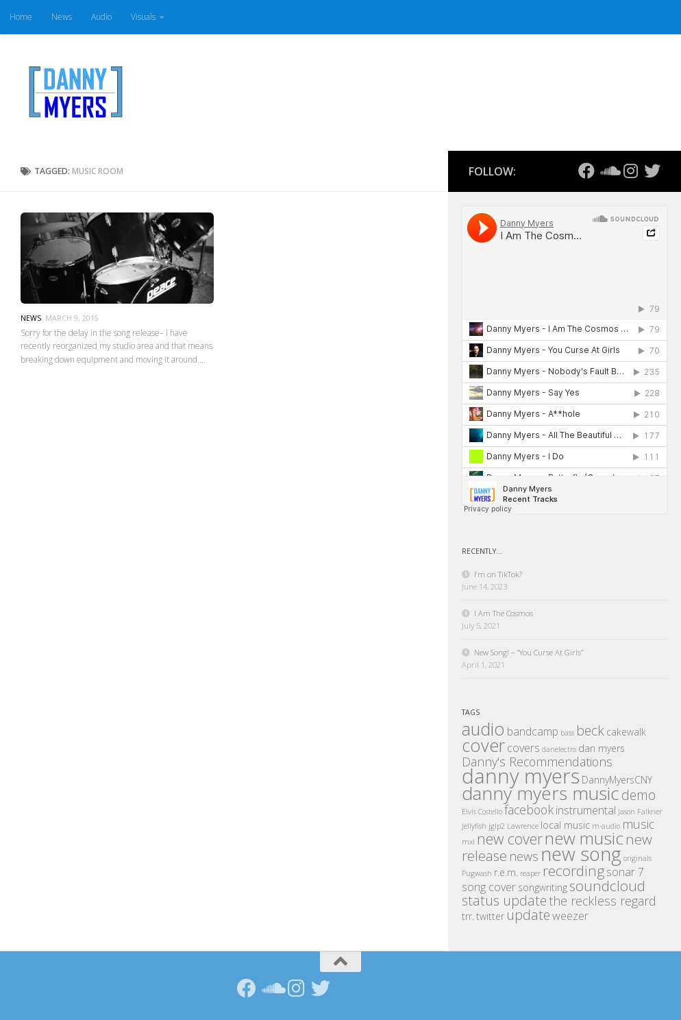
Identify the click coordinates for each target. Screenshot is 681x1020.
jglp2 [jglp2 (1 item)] (496, 826)
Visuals (143, 17)
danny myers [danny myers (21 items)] (521, 776)
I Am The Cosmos (503, 613)
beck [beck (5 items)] (590, 730)
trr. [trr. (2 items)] (468, 916)
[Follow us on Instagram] (630, 170)
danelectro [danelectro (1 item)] (559, 749)
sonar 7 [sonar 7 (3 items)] (625, 871)
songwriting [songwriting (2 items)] (542, 887)
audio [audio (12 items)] (483, 728)
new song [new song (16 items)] (581, 853)
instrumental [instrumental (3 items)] (586, 810)
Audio (101, 17)
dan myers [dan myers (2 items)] (601, 748)
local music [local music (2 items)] (565, 824)
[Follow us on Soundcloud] (608, 170)
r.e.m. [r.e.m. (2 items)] (506, 872)
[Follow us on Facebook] (586, 170)
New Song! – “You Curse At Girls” (528, 652)
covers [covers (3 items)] (523, 747)
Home (21, 17)
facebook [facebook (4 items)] (529, 809)
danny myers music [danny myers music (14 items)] (540, 793)
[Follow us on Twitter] (652, 170)
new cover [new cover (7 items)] (510, 839)
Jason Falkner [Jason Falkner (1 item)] (640, 811)
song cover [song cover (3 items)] (489, 887)
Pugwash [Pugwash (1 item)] (477, 873)
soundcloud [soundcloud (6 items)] (607, 885)
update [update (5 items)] (528, 915)
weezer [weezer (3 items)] (570, 915)
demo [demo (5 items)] (638, 795)
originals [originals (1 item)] (637, 858)
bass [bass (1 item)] (567, 733)
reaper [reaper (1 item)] (530, 873)
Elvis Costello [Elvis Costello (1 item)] (482, 811)
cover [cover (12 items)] (483, 745)
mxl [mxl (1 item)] (468, 842)
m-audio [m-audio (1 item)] (606, 826)
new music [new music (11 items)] (584, 838)
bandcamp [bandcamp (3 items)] (532, 731)
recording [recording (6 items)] (573, 870)
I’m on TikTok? (498, 574)
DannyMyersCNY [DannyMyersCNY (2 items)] (617, 779)
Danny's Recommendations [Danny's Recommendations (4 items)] (537, 761)
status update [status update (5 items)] (504, 900)
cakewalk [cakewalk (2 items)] (626, 731)
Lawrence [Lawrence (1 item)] (522, 826)
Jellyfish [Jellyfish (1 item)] (474, 826)
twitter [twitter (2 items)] (490, 916)
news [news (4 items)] (523, 856)
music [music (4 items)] (638, 824)
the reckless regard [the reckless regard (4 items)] (602, 900)
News (61, 17)
